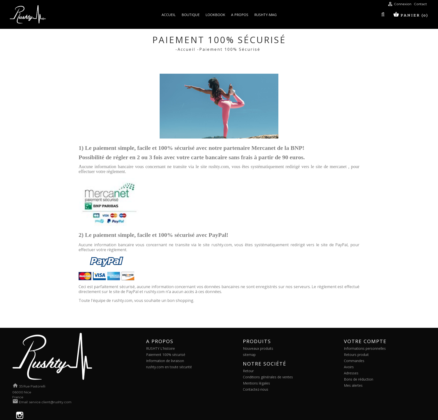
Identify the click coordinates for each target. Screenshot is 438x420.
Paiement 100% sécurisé (165, 354)
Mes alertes (353, 385)
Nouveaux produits (258, 348)
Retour (248, 370)
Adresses (351, 373)
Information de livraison (165, 360)
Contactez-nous (255, 389)
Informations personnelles (365, 348)
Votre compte (365, 341)
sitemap (249, 354)
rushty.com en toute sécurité (169, 367)
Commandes (354, 360)
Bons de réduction (358, 379)
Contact (420, 4)
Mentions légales (256, 383)
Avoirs (349, 367)
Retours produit (356, 354)
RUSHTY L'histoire (160, 348)
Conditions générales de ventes (268, 377)
